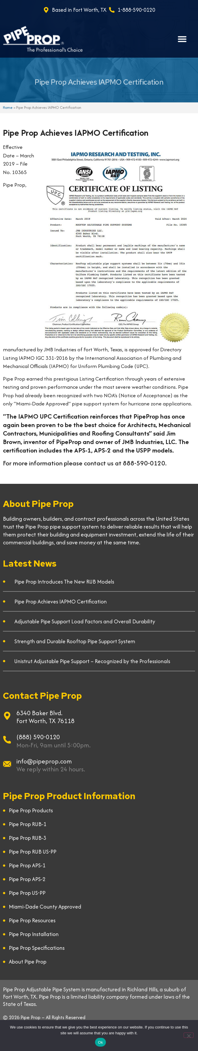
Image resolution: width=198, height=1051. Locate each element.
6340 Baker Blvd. (39, 713)
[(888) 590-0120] (7, 740)
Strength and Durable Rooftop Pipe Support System (74, 641)
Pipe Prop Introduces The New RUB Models (64, 582)
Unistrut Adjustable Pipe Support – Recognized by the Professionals (92, 661)
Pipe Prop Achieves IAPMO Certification (60, 602)
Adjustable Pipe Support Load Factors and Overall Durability (84, 621)
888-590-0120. (145, 463)
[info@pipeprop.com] (7, 764)
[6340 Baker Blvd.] (7, 716)
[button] (182, 39)
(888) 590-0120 (38, 737)
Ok (100, 1042)
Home (8, 107)
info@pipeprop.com (44, 761)
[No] (189, 1035)
